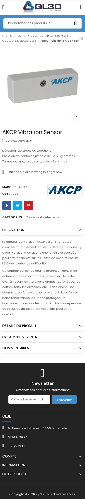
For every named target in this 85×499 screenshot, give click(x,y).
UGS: (6, 193)
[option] (42, 85)
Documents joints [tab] (19, 336)
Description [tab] (13, 230)
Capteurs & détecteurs (42, 217)
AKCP (23, 187)
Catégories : (12, 217)
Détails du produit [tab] (19, 325)
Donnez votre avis (17, 140)
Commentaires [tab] (15, 348)
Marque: (9, 187)
